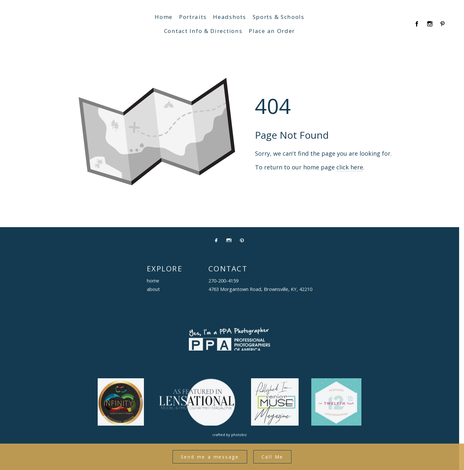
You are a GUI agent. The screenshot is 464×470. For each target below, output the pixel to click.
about (153, 291)
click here (349, 176)
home (153, 282)
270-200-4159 (223, 282)
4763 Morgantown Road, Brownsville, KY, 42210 (260, 291)
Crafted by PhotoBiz (229, 434)
